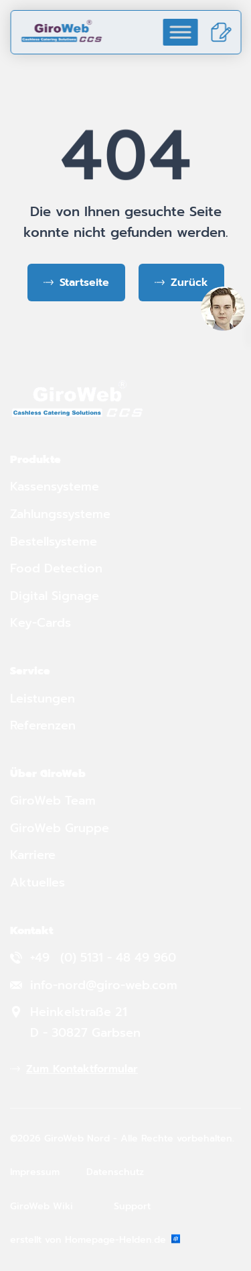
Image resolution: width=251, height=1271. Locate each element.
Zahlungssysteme (60, 514)
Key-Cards (42, 622)
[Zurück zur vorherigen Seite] (181, 282)
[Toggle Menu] (180, 32)
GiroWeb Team (53, 800)
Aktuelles (37, 882)
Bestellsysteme (53, 541)
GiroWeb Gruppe (59, 828)
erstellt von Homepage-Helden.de (95, 1240)
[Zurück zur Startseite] (76, 282)
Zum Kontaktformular (82, 1069)
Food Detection (56, 568)
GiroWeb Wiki (41, 1206)
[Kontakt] (221, 32)
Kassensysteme (54, 486)
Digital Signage (54, 596)
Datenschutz (115, 1172)
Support (132, 1206)
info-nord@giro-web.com (103, 985)
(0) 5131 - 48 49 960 (118, 957)
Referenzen (43, 725)
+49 (42, 957)
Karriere (33, 855)
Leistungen (42, 698)
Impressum (35, 1172)
